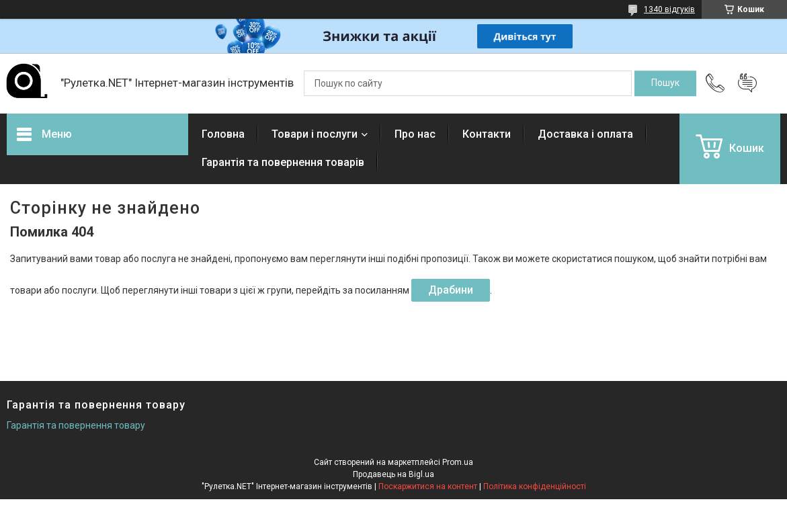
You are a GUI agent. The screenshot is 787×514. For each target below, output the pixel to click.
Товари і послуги (315, 134)
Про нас (415, 134)
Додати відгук (747, 83)
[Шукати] (665, 83)
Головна (223, 134)
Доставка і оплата (585, 134)
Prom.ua (457, 462)
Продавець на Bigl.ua (393, 474)
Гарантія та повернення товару (76, 425)
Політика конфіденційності (534, 486)
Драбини (450, 290)
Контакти (486, 134)
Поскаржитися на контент (427, 486)
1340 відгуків (669, 9)
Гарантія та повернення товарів (283, 162)
